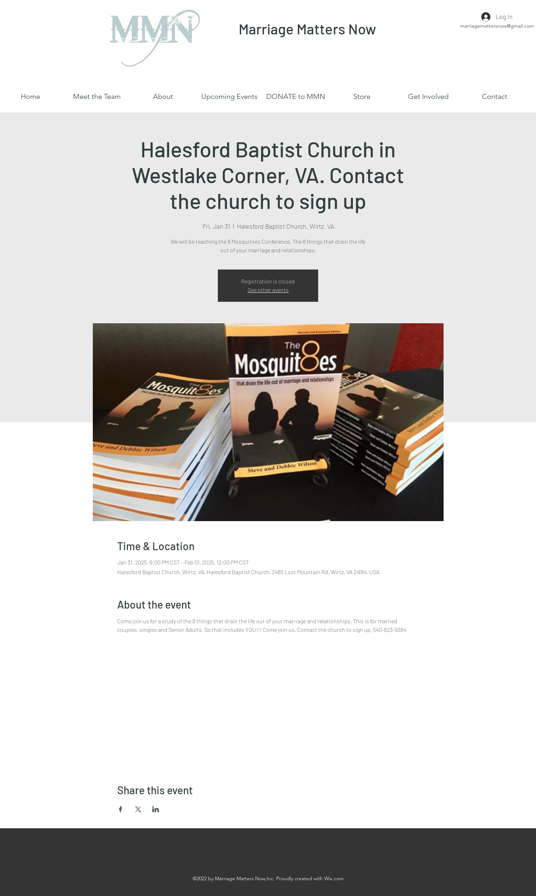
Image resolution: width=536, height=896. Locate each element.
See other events (268, 289)
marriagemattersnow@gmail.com (497, 26)
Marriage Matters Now (307, 28)
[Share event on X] (138, 809)
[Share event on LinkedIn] (155, 809)
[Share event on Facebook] (120, 809)
